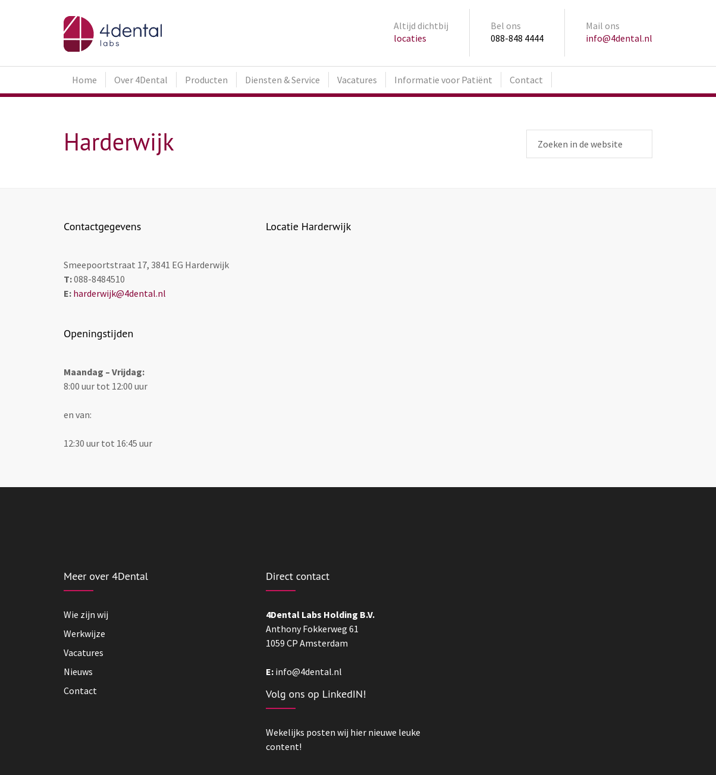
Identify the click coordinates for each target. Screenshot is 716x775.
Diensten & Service (282, 80)
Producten (206, 80)
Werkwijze (84, 633)
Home (84, 80)
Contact (526, 80)
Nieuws (78, 671)
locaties (410, 38)
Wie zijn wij (86, 614)
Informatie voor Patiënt (443, 80)
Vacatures (357, 80)
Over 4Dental (141, 80)
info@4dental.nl (619, 38)
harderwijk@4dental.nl (119, 293)
